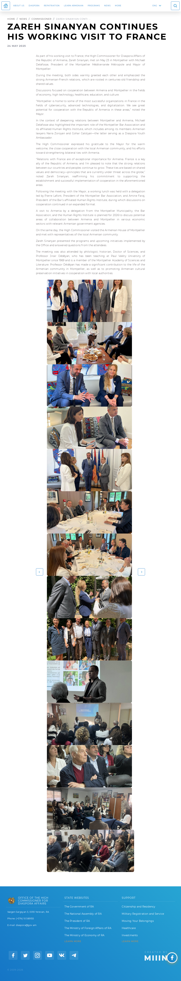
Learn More (130, 941)
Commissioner (42, 19)
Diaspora (34, 5)
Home (11, 19)
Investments (130, 935)
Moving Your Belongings (138, 921)
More (118, 5)
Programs (94, 5)
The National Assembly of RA (83, 913)
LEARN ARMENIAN (73, 5)
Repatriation (52, 5)
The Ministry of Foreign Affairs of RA (87, 928)
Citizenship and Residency (138, 906)
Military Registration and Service (143, 913)
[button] (39, 571)
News (107, 5)
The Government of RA (79, 906)
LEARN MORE (72, 941)
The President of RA (77, 921)
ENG (155, 5)
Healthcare (129, 928)
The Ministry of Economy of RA (84, 935)
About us (18, 5)
